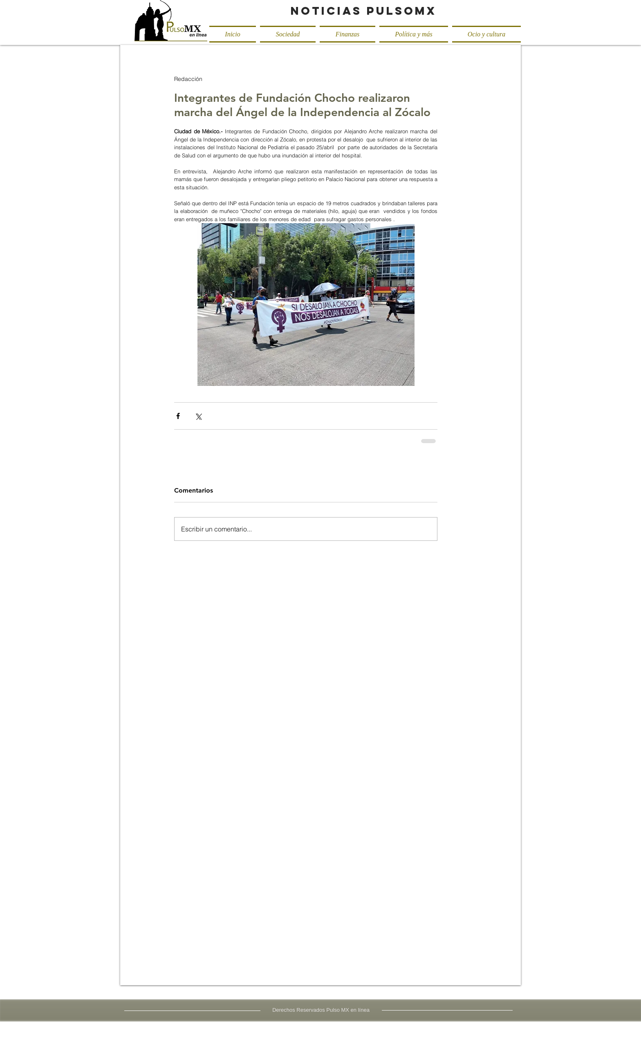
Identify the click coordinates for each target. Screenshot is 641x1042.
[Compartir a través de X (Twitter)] (198, 416)
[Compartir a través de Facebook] (178, 416)
